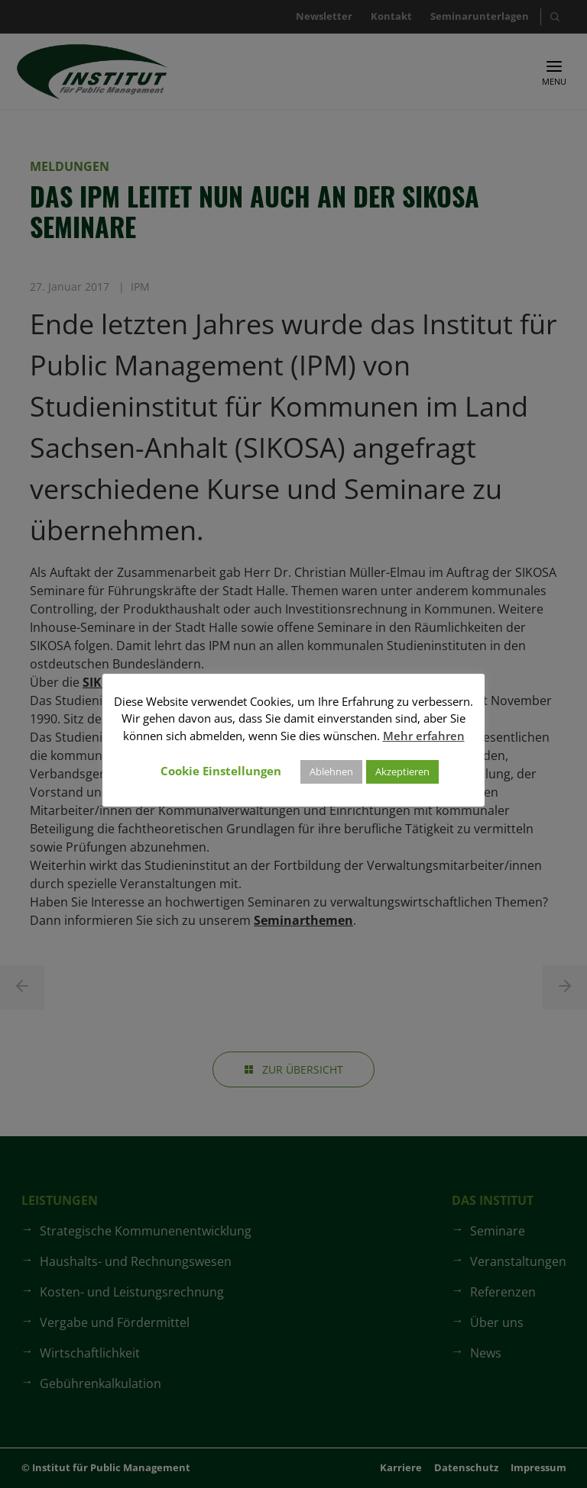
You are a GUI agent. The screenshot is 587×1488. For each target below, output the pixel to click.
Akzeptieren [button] (402, 771)
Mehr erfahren (424, 735)
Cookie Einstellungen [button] (221, 770)
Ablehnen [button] (331, 771)
